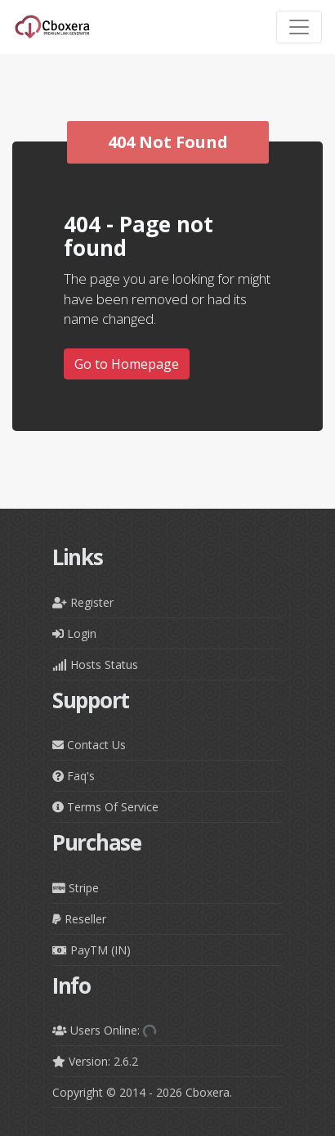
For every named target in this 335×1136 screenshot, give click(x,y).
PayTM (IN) (91, 950)
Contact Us (89, 744)
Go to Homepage (126, 364)
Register (83, 602)
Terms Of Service (105, 807)
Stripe (75, 888)
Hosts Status (95, 664)
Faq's (73, 776)
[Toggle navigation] (299, 27)
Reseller (79, 919)
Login (74, 633)
